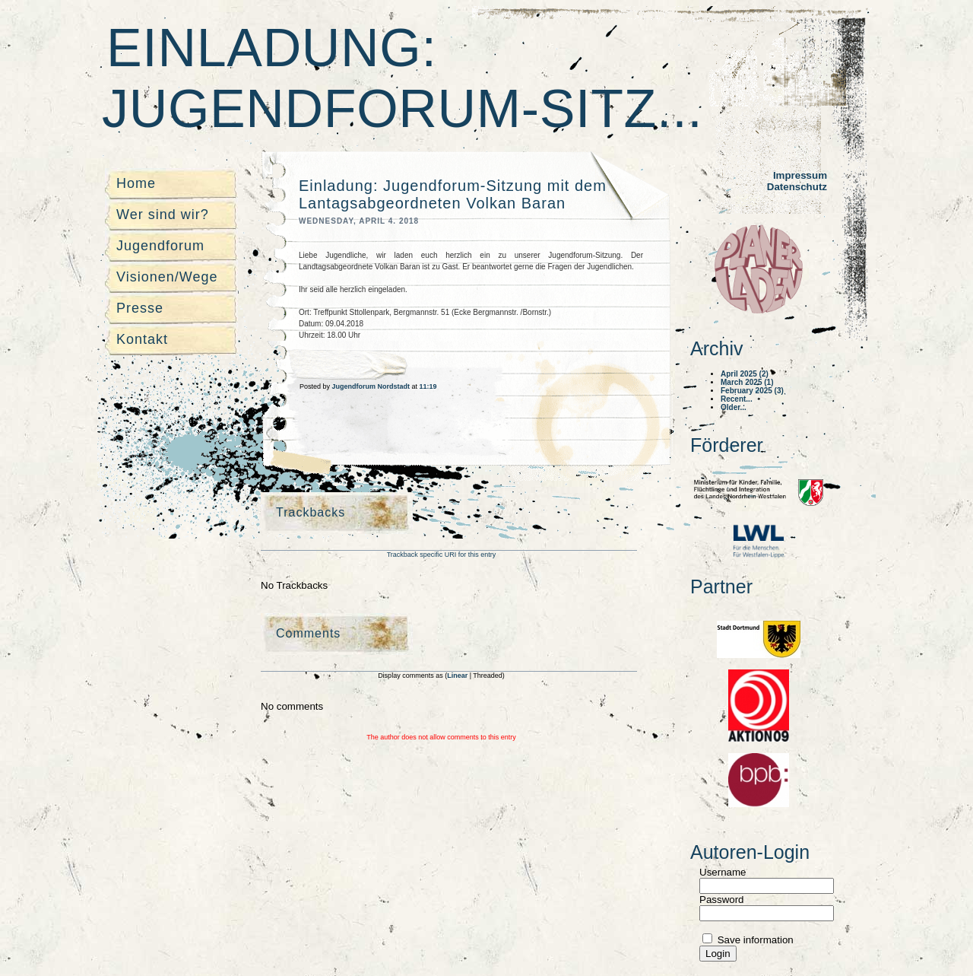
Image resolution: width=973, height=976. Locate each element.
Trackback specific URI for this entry (441, 554)
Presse (139, 308)
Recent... (737, 399)
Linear (458, 675)
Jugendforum (160, 245)
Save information (754, 940)
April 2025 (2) (745, 374)
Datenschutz (797, 186)
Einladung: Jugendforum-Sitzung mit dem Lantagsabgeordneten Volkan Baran (453, 194)
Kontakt (142, 339)
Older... (733, 407)
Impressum (800, 175)
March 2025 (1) (747, 382)
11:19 (428, 386)
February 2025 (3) (752, 390)
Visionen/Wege (166, 277)
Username (722, 872)
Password (721, 899)
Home (136, 183)
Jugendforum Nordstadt (372, 386)
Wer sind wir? (162, 214)
